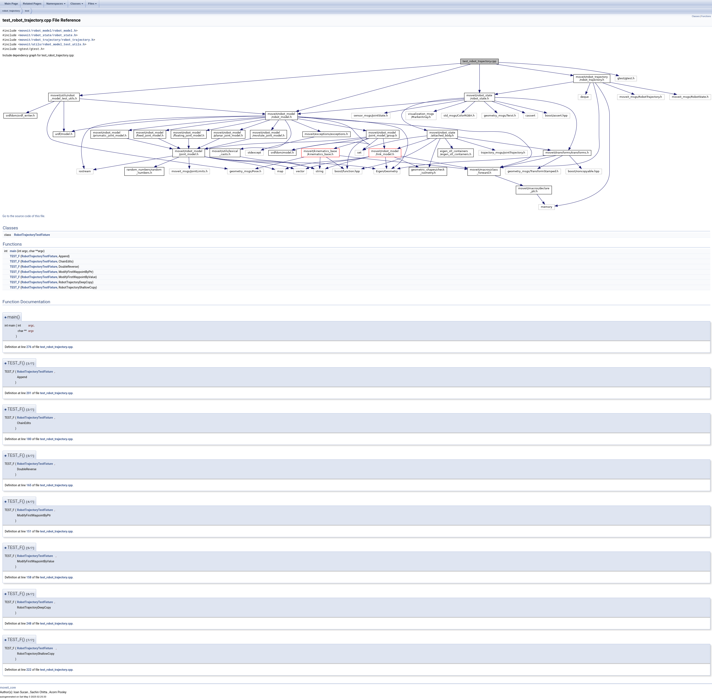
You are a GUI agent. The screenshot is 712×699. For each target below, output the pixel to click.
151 (28, 531)
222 (28, 669)
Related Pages (32, 3)
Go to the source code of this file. (23, 216)
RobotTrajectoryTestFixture (32, 234)
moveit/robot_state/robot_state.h (48, 35)
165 (28, 485)
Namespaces (56, 3)
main (13, 251)
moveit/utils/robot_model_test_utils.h (52, 44)
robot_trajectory (11, 11)
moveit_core (8, 687)
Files (92, 3)
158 (28, 577)
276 (28, 347)
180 (28, 439)
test (27, 11)
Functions (706, 16)
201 (28, 393)
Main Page (11, 3)
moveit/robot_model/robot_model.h (48, 31)
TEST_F (15, 256)
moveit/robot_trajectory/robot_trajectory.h (56, 40)
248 (28, 623)
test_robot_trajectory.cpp (56, 347)
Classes (76, 3)
